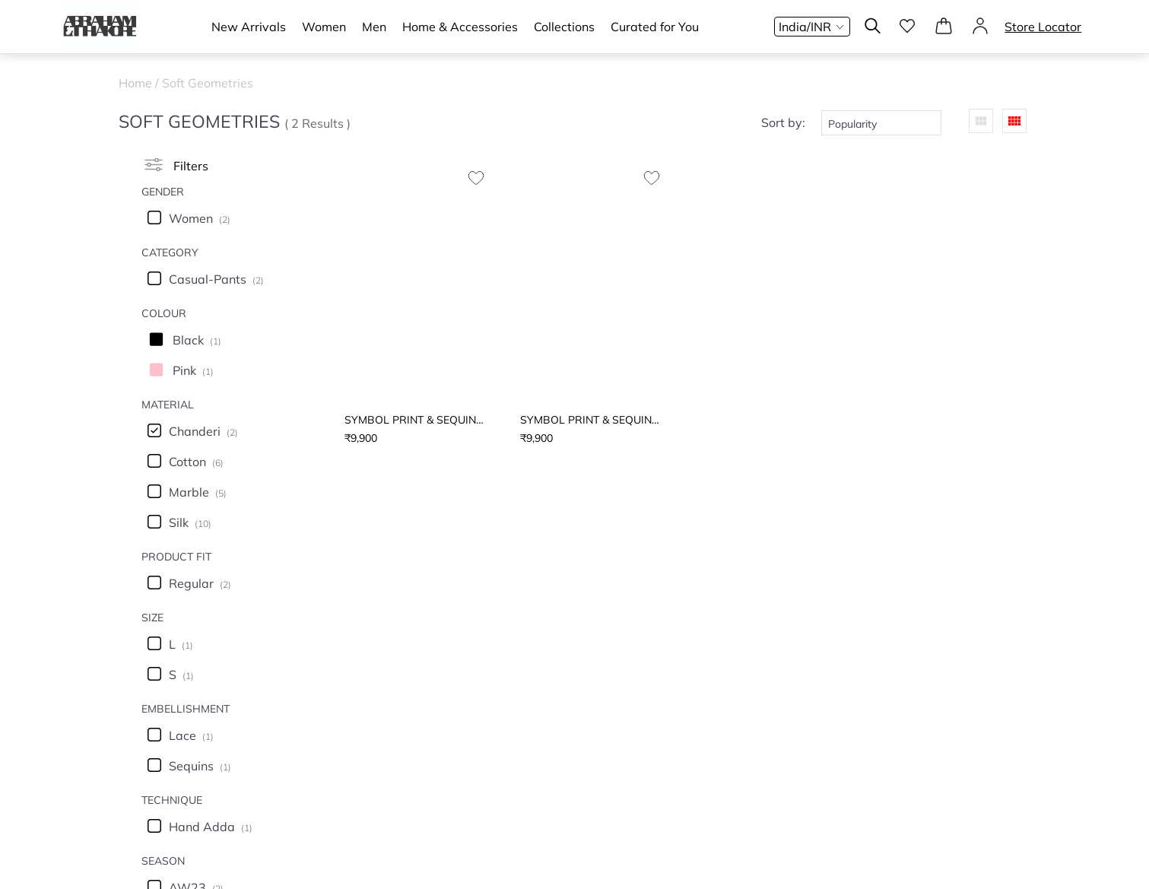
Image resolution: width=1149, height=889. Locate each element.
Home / (140, 82)
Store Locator (1043, 27)
